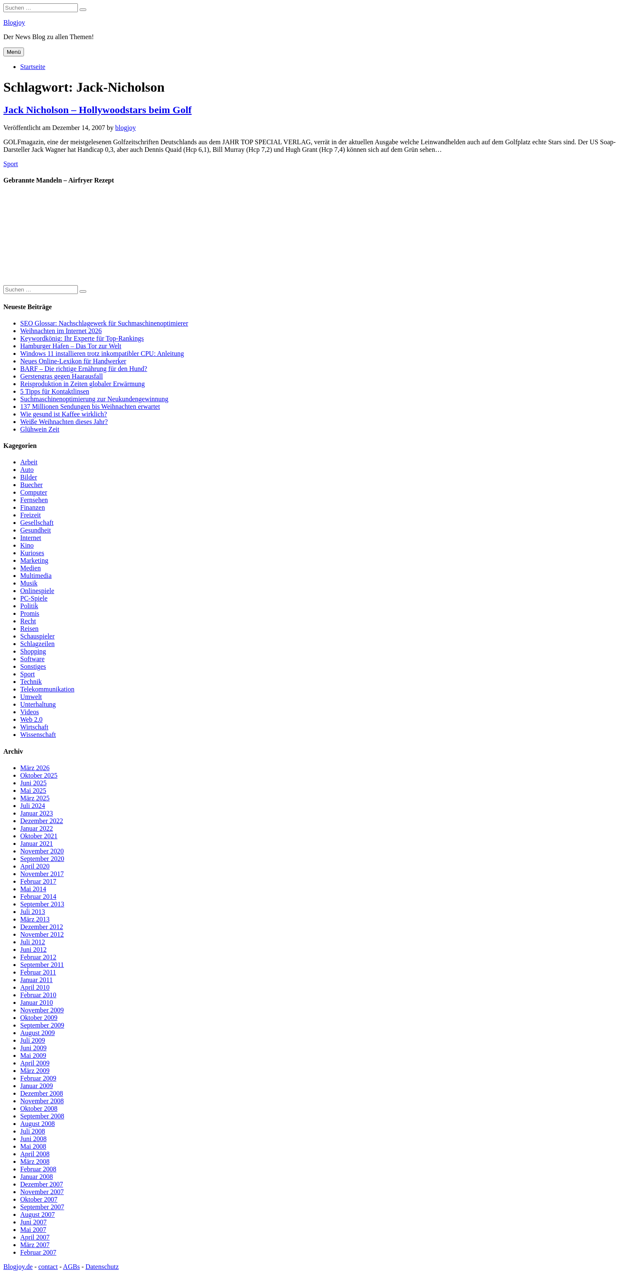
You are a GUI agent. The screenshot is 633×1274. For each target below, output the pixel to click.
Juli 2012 (32, 942)
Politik (29, 605)
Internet (30, 537)
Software (32, 658)
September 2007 (42, 1206)
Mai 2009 (33, 1055)
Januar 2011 (36, 979)
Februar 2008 (38, 1169)
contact (48, 1266)
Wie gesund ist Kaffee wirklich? (63, 414)
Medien (30, 568)
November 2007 (42, 1191)
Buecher (31, 484)
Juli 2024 (32, 805)
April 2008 (35, 1153)
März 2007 (35, 1244)
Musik (28, 583)
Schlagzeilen (37, 643)
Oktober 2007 (38, 1199)
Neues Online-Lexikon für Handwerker (73, 361)
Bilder (28, 477)
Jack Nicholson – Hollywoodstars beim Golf (97, 109)
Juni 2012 (33, 949)
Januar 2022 (36, 828)
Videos (29, 711)
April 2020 (35, 866)
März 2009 (35, 1070)
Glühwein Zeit (39, 429)
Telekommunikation (47, 689)
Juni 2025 (33, 783)
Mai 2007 (33, 1229)
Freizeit (30, 515)
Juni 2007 (33, 1222)
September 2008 (42, 1116)
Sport (10, 163)
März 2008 (35, 1161)
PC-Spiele (34, 598)
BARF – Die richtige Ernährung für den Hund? (83, 368)
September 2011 (42, 964)
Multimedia (36, 575)
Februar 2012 (38, 957)
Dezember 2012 (41, 926)
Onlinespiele (37, 590)
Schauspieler (37, 636)
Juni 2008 (33, 1138)
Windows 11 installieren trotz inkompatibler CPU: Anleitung (102, 353)
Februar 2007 (38, 1252)
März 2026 (35, 767)
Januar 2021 (36, 843)
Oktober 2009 (38, 1017)
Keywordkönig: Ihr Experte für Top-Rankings (82, 338)
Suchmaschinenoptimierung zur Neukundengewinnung (94, 399)
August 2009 (37, 1032)
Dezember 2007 (41, 1184)
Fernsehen (34, 499)
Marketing (34, 560)
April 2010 (35, 987)
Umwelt (31, 696)
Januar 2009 (36, 1085)
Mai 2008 (33, 1146)
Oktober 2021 (38, 836)
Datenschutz (102, 1266)
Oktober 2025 (38, 775)
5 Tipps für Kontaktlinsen (54, 391)
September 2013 (42, 904)
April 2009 (35, 1063)
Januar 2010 (36, 1002)
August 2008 (37, 1123)
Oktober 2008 (38, 1108)
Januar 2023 (36, 813)
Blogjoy (14, 22)
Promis (29, 613)
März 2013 (35, 919)
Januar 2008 (36, 1176)
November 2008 (42, 1100)
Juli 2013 (32, 911)
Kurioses (32, 552)
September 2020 (42, 858)
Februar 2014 (38, 896)
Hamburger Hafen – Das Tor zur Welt (70, 346)
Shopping (33, 651)
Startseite (32, 66)
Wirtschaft (34, 727)
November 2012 (42, 934)
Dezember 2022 (41, 820)
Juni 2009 (33, 1048)
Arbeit (28, 462)
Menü (14, 52)
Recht (28, 621)
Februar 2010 (38, 995)
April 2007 (35, 1237)
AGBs (71, 1266)
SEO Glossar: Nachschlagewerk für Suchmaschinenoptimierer (104, 323)
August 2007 (37, 1214)
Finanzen (32, 507)
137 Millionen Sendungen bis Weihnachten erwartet (90, 406)
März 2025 (35, 798)
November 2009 (42, 1010)
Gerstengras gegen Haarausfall (61, 376)
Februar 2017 (38, 881)
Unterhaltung (38, 704)
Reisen (29, 628)
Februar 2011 (38, 972)
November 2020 (42, 851)
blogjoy (125, 127)
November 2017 (42, 873)
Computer (33, 492)
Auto (27, 469)
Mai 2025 (33, 790)
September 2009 (42, 1025)
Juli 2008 (32, 1131)
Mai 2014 (33, 889)
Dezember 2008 (41, 1093)
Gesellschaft (36, 522)
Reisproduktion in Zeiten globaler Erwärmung (82, 383)
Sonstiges (33, 666)
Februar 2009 (38, 1078)
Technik (31, 681)
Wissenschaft (38, 734)
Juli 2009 (32, 1040)
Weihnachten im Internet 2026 (61, 330)
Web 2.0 (31, 719)
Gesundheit (35, 530)
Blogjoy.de (18, 1266)
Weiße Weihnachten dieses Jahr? (64, 421)
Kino (27, 545)
